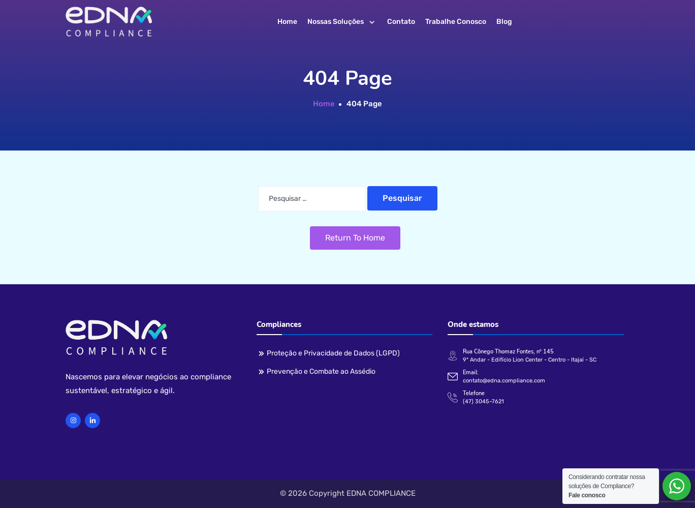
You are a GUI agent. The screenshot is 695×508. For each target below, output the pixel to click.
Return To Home (355, 238)
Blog (504, 21)
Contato (401, 21)
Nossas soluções (335, 21)
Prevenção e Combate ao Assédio (321, 371)
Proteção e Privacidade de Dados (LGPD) (333, 353)
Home (287, 21)
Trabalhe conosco (455, 21)
